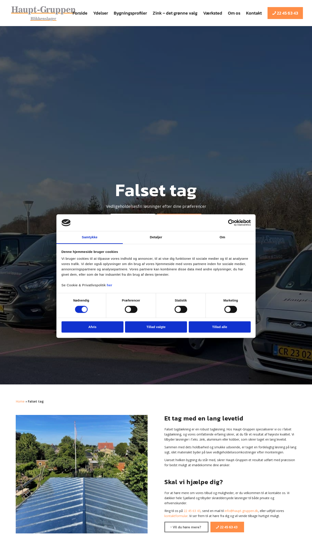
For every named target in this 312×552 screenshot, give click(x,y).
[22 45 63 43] (227, 527)
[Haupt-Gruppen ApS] (43, 13)
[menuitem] (80, 13)
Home (20, 401)
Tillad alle (219, 327)
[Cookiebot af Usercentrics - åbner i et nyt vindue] (231, 222)
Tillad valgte (156, 327)
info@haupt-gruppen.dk (241, 511)
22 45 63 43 (192, 511)
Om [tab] (222, 237)
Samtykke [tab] (90, 237)
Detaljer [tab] (156, 237)
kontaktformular (176, 516)
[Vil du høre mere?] (186, 527)
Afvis (92, 327)
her (109, 285)
